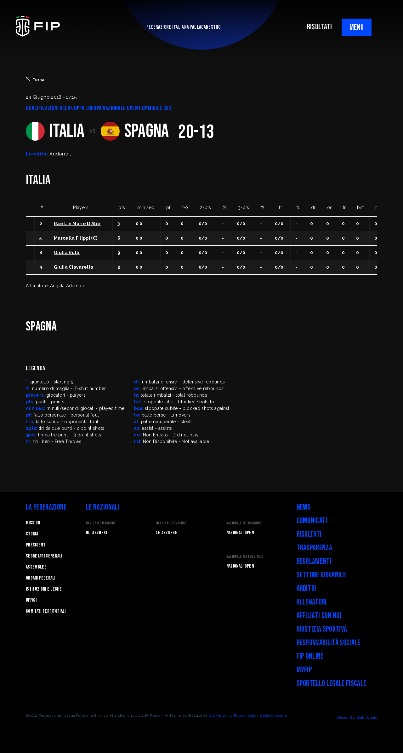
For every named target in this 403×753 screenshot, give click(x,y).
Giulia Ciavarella (73, 267)
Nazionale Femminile (171, 523)
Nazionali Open (240, 533)
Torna (35, 79)
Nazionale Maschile (101, 523)
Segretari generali (44, 556)
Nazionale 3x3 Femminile (244, 556)
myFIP (304, 670)
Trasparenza (314, 548)
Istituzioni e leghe (44, 589)
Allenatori (312, 602)
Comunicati (312, 521)
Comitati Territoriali (46, 611)
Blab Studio (366, 717)
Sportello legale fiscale (331, 683)
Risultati (309, 534)
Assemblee (36, 567)
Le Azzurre (166, 533)
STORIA (32, 534)
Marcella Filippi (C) (75, 238)
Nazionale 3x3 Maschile (244, 523)
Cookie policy (221, 715)
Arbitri (306, 588)
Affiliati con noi (319, 616)
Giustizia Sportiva (322, 629)
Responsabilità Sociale (328, 643)
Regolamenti (314, 561)
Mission (33, 523)
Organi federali (40, 578)
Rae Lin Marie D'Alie (77, 223)
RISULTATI (319, 27)
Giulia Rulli (67, 252)
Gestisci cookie (273, 715)
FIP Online (310, 656)
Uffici (31, 600)
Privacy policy (246, 715)
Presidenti (36, 545)
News (304, 507)
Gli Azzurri (96, 533)
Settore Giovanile (321, 575)
